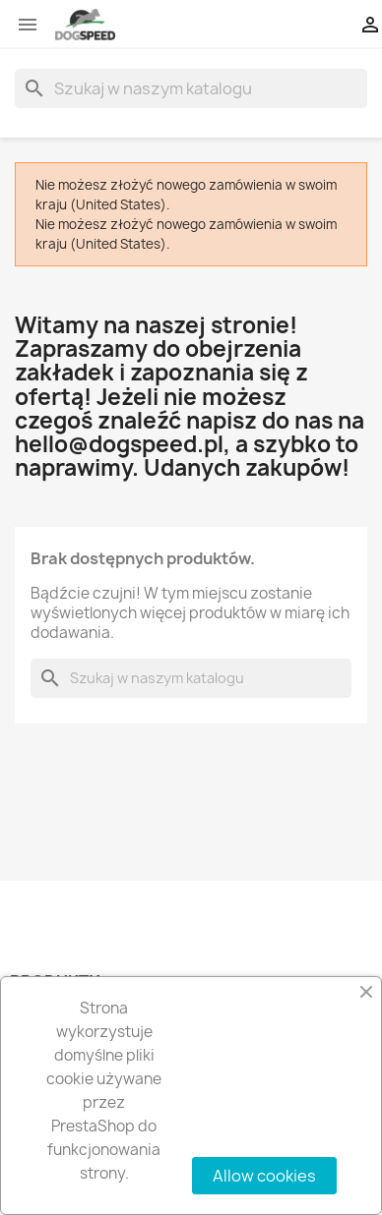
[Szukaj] (191, 88)
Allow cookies (264, 1175)
